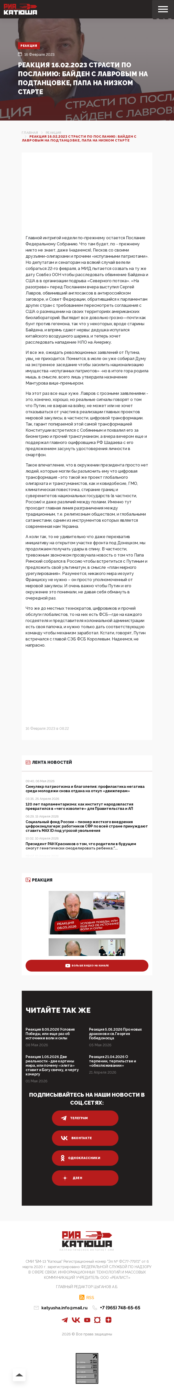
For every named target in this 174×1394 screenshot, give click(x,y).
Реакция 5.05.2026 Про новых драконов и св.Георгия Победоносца (115, 1033)
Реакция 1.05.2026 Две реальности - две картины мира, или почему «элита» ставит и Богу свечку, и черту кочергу (52, 1065)
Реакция (29, 46)
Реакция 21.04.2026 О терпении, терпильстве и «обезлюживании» (112, 1061)
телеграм (74, 1118)
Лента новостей (49, 762)
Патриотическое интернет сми (87, 1250)
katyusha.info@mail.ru (64, 1307)
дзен (71, 1178)
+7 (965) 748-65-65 (120, 1307)
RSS (90, 1297)
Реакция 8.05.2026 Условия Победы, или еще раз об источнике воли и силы (50, 1033)
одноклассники (81, 1158)
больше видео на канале (87, 966)
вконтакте (76, 1138)
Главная (30, 133)
